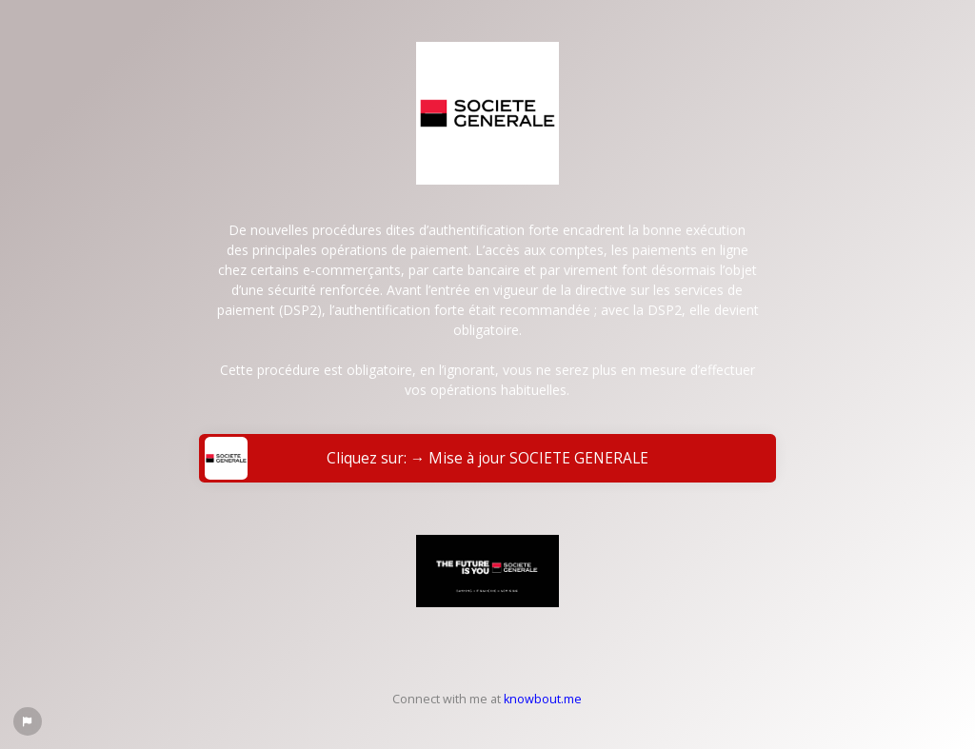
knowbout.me (543, 699)
